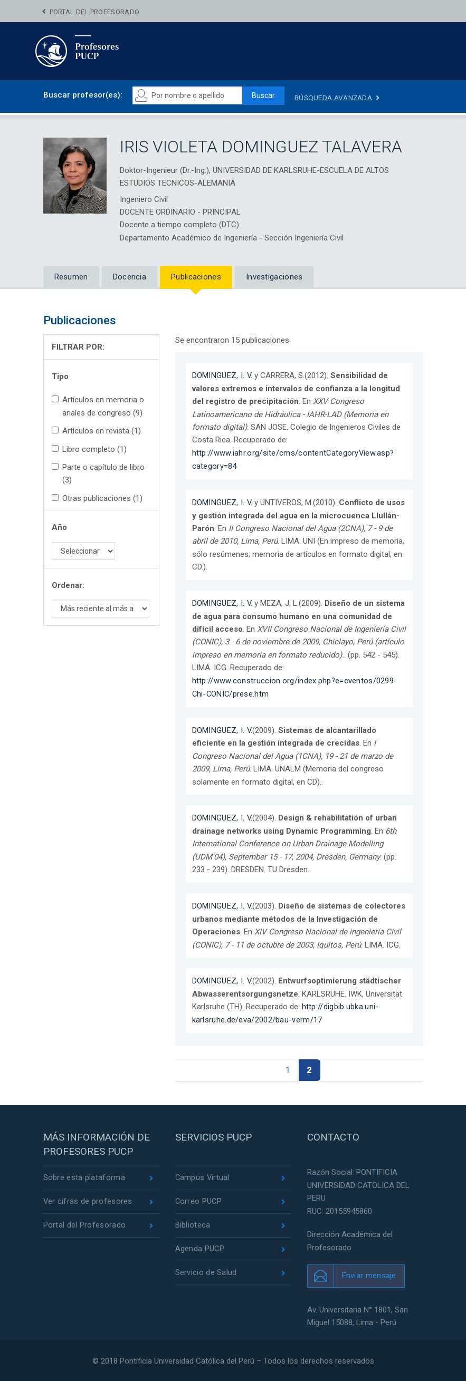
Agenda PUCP (200, 1248)
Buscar (265, 95)
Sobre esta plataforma (84, 1176)
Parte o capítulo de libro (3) (98, 473)
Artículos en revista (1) (96, 431)
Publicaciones (196, 277)
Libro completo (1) (89, 449)
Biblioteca (193, 1224)
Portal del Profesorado (95, 12)
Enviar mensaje (369, 1274)
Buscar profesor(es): (82, 95)
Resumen (71, 277)
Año (59, 528)
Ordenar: (68, 585)
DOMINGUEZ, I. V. (222, 375)
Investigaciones (274, 277)
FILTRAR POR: (78, 347)
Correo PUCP (199, 1200)
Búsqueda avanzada (338, 97)
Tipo (60, 376)
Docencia (129, 277)
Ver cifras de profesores (88, 1200)
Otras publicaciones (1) (97, 498)
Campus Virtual (203, 1176)
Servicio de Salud (206, 1272)
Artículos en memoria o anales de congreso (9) (98, 406)
